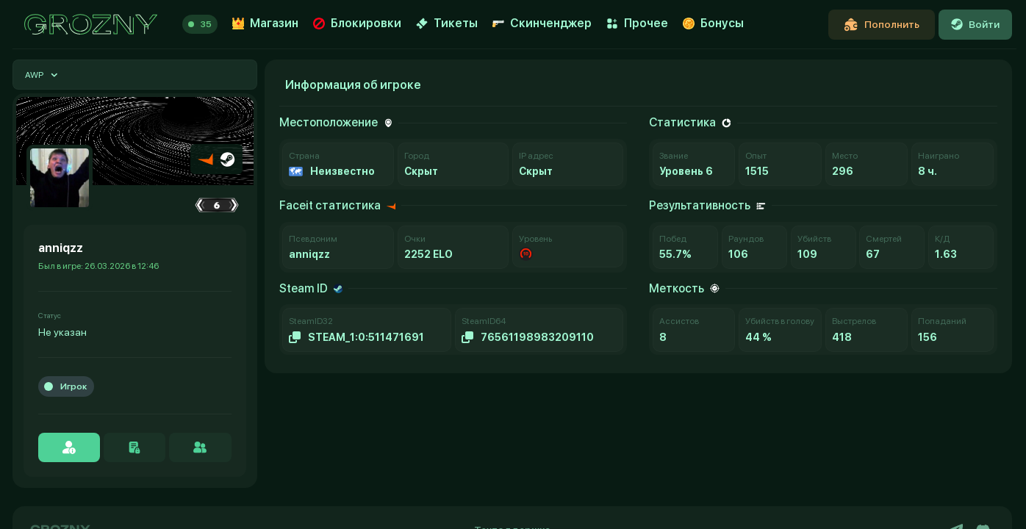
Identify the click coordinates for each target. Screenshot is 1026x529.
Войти (975, 24)
